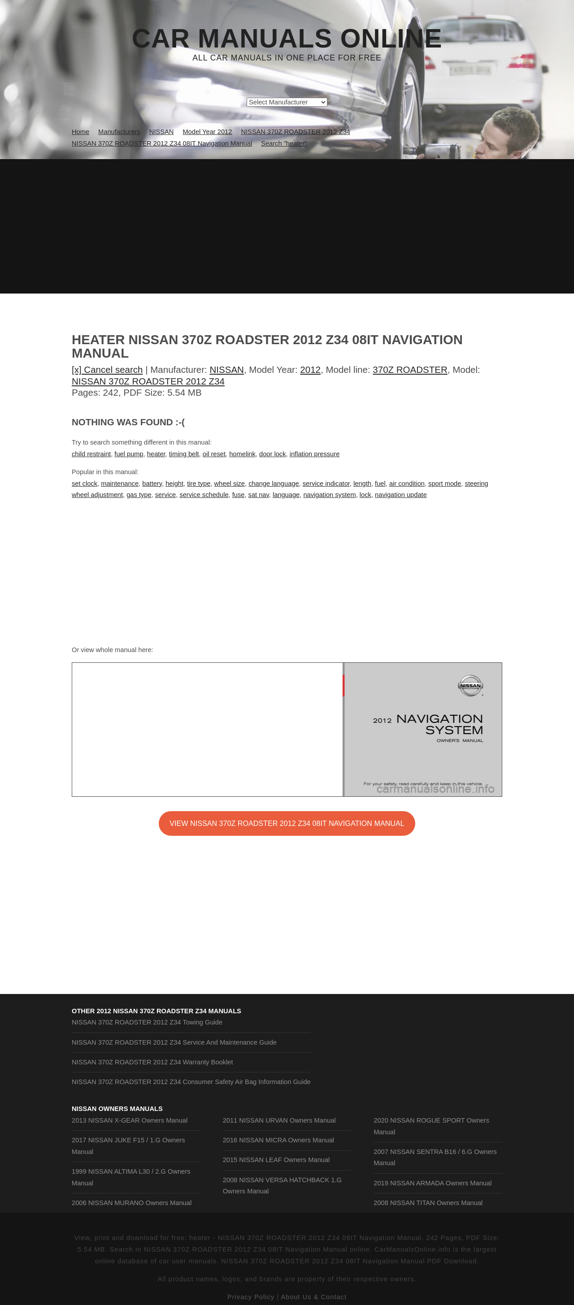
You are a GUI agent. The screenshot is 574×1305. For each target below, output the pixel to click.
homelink (242, 454)
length (362, 483)
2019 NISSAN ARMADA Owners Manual (432, 1183)
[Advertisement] (287, 226)
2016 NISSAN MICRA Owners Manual (278, 1140)
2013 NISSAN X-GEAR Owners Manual (129, 1120)
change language (273, 483)
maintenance (120, 483)
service (165, 494)
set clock (84, 483)
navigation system (329, 494)
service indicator (326, 483)
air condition (407, 483)
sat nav (258, 494)
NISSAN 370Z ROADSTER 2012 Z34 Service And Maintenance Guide (174, 1042)
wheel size (229, 483)
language (286, 494)
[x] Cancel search (107, 369)
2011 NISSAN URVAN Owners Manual (279, 1120)
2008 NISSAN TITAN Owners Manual (428, 1202)
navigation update (401, 494)
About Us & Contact (314, 1297)
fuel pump (128, 454)
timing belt (184, 454)
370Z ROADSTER (410, 369)
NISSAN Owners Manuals (117, 1108)
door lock (272, 454)
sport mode (444, 483)
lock (365, 494)
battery (152, 483)
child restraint (91, 454)
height (174, 483)
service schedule (203, 494)
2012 (310, 369)
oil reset (214, 454)
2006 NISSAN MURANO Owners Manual (131, 1202)
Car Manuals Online (287, 38)
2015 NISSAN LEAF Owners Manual (276, 1159)
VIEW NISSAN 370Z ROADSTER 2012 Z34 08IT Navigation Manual (287, 823)
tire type (198, 483)
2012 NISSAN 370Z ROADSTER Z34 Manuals (168, 1011)
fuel (380, 483)
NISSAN (227, 369)
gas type (138, 494)
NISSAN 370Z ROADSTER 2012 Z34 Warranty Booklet (152, 1062)
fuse (238, 494)
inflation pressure (315, 454)
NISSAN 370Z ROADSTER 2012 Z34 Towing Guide (147, 1022)
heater (156, 454)
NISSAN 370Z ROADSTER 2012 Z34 (148, 381)
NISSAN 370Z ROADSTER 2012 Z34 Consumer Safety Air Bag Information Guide (191, 1081)
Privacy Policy (250, 1297)
